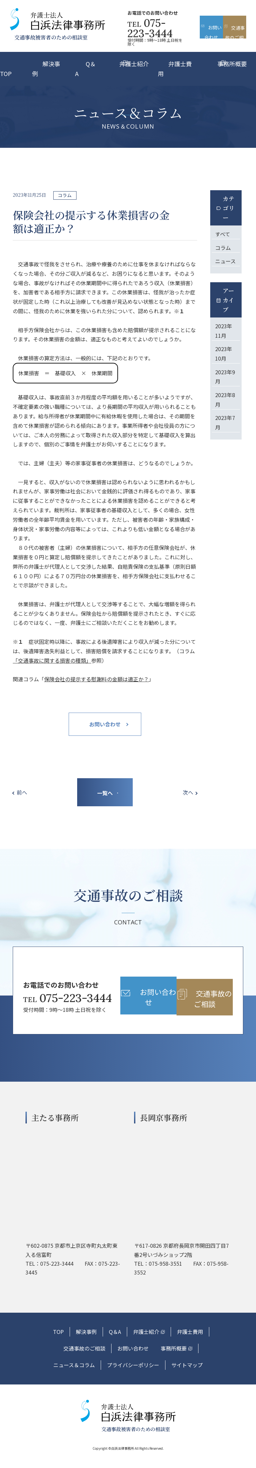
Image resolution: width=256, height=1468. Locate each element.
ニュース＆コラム (74, 1376)
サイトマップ (187, 1376)
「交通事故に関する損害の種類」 (52, 660)
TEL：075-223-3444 (50, 1275)
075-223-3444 (150, 29)
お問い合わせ (133, 1360)
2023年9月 (225, 373)
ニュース (225, 259)
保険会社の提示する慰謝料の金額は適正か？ (96, 679)
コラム (223, 246)
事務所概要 (232, 63)
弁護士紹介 (134, 63)
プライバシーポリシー (133, 1376)
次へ (187, 792)
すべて (222, 233)
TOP (58, 1343)
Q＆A (115, 1343)
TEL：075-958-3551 (158, 1275)
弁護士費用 (190, 1343)
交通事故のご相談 (84, 1360)
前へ (23, 792)
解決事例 (86, 1343)
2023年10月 (223, 351)
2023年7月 (225, 418)
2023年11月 (223, 328)
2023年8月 (225, 395)
